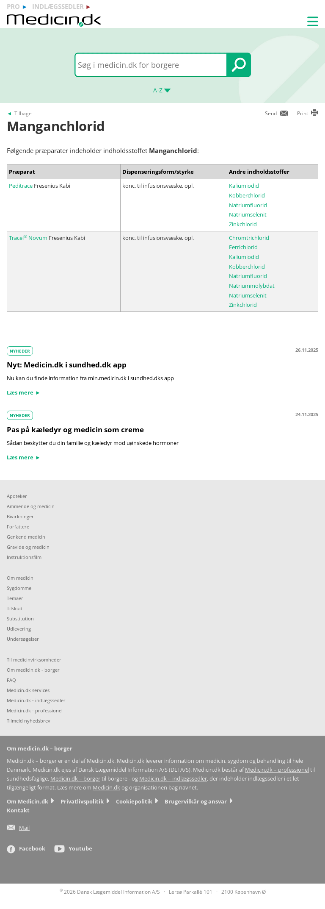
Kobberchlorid (247, 195)
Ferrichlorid (243, 247)
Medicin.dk (106, 787)
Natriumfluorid (248, 205)
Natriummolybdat (252, 285)
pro (13, 6)
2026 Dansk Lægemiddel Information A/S (110, 891)
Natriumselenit (248, 214)
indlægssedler (58, 6)
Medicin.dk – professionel (277, 769)
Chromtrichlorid (249, 238)
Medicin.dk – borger (75, 778)
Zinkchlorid (243, 224)
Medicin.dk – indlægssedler (173, 778)
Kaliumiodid (244, 185)
